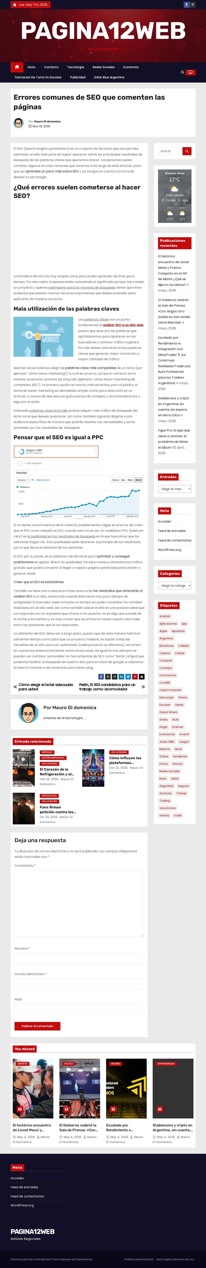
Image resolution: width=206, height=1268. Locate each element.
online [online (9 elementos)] (163, 756)
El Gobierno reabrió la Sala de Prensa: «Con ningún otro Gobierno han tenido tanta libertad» (174, 311)
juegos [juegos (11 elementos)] (184, 742)
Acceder (165, 521)
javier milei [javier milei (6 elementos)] (166, 742)
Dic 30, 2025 (49, 817)
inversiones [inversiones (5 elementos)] (167, 734)
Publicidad (77, 77)
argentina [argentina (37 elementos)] (166, 638)
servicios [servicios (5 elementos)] (165, 793)
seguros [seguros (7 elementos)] (183, 786)
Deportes (22, 1063)
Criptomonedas (166, 1063)
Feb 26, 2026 (49, 779)
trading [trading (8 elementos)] (164, 801)
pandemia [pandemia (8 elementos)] (180, 756)
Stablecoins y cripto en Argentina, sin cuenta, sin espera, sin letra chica (172, 1132)
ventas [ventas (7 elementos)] (164, 815)
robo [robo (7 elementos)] (162, 779)
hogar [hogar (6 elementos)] (163, 727)
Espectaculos (49, 795)
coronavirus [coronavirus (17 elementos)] (167, 675)
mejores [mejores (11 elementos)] (164, 749)
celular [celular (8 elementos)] (180, 653)
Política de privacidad (139, 1259)
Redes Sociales (104, 67)
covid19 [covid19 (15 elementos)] (164, 683)
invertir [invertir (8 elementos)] (184, 734)
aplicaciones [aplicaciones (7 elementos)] (168, 624)
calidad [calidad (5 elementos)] (183, 646)
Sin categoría (49, 763)
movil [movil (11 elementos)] (178, 749)
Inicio (31, 67)
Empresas (47, 752)
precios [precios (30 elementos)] (178, 764)
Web (18, 999)
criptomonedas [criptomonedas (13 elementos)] (170, 690)
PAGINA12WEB (103, 31)
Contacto (51, 67)
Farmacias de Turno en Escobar (38, 77)
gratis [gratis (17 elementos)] (163, 720)
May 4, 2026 (26, 1137)
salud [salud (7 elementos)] (175, 779)
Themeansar (84, 1259)
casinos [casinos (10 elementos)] (164, 653)
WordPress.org (169, 549)
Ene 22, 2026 (118, 768)
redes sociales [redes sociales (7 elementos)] (169, 771)
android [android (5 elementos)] (164, 616)
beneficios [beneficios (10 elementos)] (166, 646)
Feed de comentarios (174, 540)
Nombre (22, 948)
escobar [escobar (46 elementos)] (164, 705)
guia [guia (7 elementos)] (175, 720)
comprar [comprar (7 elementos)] (165, 661)
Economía (130, 67)
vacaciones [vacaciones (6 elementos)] (167, 808)
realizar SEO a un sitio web (123, 325)
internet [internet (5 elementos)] (177, 727)
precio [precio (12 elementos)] (163, 764)
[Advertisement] (47, 244)
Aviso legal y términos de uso (175, 1259)
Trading (115, 1063)
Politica (68, 1063)
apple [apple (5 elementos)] (163, 631)
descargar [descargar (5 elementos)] (166, 697)
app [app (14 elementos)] (184, 624)
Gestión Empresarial (53, 757)
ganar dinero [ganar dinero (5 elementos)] (168, 712)
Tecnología (75, 67)
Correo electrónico (31, 974)
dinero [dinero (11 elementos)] (182, 697)
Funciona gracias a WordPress (31, 1259)
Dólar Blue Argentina (109, 77)
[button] (182, 72)
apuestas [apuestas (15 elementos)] (178, 631)
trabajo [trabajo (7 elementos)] (181, 793)
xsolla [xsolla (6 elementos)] (178, 815)
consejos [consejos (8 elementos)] (165, 668)
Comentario (25, 865)
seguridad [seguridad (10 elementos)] (166, 786)
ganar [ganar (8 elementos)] (179, 705)
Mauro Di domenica (47, 121)
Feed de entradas (172, 531)
